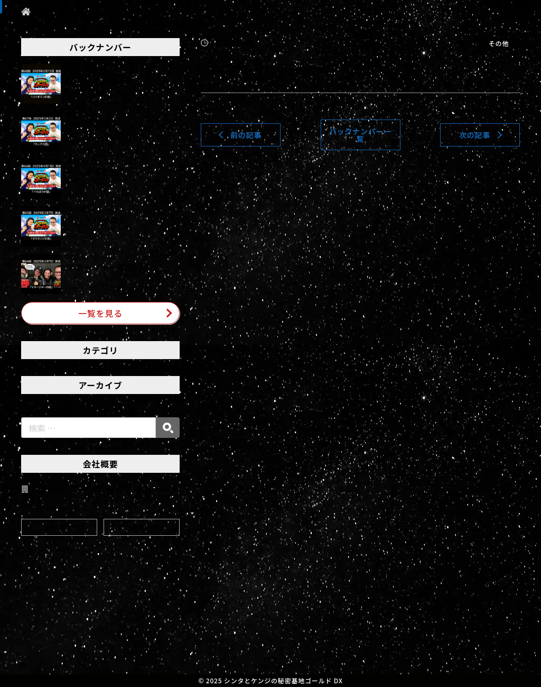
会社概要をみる (141, 527)
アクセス (59, 527)
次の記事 (474, 135)
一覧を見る (100, 313)
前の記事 (246, 135)
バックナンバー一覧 (360, 135)
